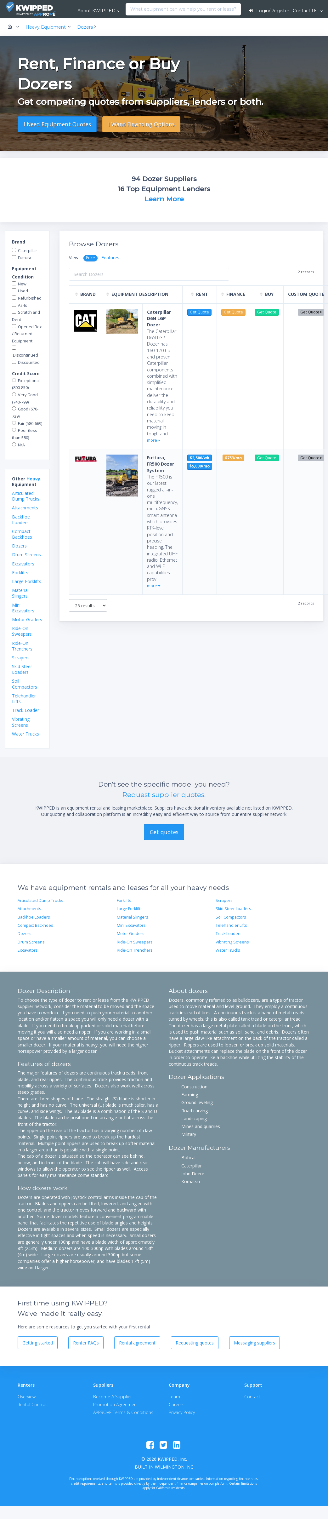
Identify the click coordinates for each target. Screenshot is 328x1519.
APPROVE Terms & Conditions (123, 1412)
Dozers (19, 546)
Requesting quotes (195, 1343)
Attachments (25, 508)
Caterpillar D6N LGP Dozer (159, 318)
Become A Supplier (112, 1397)
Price (90, 258)
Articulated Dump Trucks (25, 496)
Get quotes (164, 832)
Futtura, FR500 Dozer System (160, 464)
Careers (176, 1404)
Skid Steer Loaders (22, 669)
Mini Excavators (23, 608)
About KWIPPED (96, 11)
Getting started (37, 1343)
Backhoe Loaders (21, 519)
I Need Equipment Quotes (57, 124)
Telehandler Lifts (24, 698)
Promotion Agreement (115, 1404)
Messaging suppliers (254, 1343)
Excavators (23, 564)
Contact (252, 1397)
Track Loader (25, 710)
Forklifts (20, 573)
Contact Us (306, 11)
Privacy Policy (182, 1412)
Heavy (33, 479)
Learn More (164, 199)
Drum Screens (26, 555)
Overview (27, 1397)
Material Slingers (20, 593)
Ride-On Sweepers (22, 631)
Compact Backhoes (22, 534)
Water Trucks (25, 734)
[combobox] (127, 9)
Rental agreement (137, 1343)
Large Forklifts (26, 581)
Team (174, 1397)
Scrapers (21, 658)
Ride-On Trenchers (22, 646)
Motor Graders (27, 619)
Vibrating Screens (21, 722)
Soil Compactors (24, 684)
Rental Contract (33, 1404)
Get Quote (311, 312)
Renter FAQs (86, 1343)
